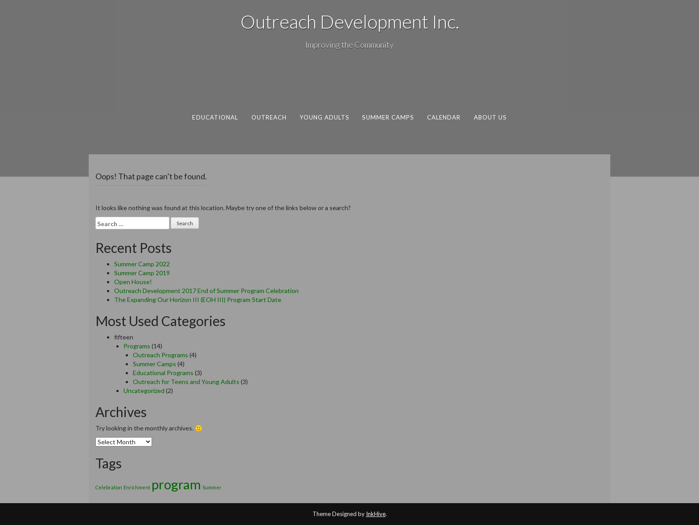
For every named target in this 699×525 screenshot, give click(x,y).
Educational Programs (163, 372)
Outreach (269, 117)
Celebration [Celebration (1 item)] (108, 487)
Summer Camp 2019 (142, 273)
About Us (490, 117)
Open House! (133, 281)
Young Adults (324, 117)
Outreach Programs (160, 355)
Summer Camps (388, 117)
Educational (215, 117)
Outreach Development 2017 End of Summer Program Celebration (206, 290)
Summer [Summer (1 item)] (212, 487)
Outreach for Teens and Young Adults (186, 381)
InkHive (376, 513)
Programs (136, 346)
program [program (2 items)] (176, 484)
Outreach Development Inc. (349, 21)
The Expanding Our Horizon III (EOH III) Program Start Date (197, 299)
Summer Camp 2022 (142, 264)
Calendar (444, 117)
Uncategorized (143, 390)
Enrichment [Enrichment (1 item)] (136, 487)
